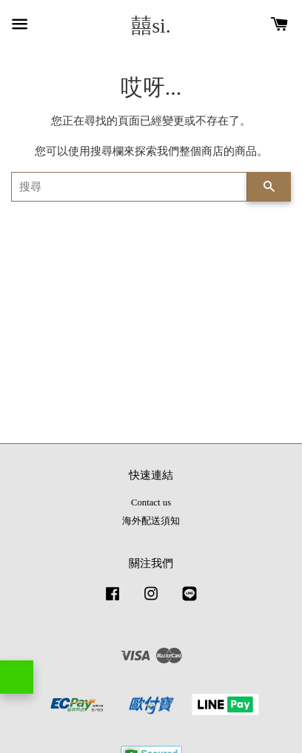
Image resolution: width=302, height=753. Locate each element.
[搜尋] (129, 187)
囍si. (151, 25)
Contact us (151, 502)
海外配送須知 (151, 521)
